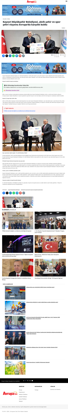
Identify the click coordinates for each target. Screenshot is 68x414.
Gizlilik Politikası (23, 397)
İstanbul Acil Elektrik (55, 389)
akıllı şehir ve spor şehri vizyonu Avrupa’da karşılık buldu (33, 190)
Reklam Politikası (23, 394)
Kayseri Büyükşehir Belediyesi (14, 190)
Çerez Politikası (22, 399)
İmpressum (22, 392)
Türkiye (63, 27)
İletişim (21, 401)
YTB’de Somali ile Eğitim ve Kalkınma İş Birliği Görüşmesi (19, 111)
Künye (20, 390)
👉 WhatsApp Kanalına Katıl (11, 90)
